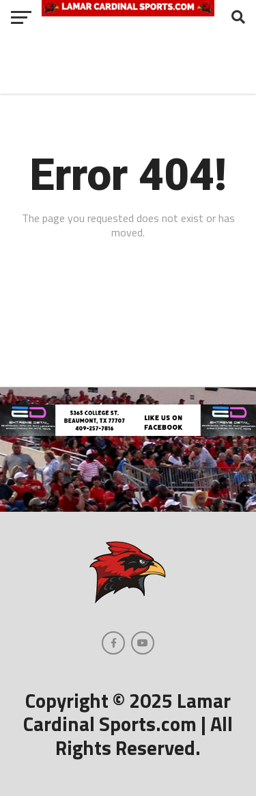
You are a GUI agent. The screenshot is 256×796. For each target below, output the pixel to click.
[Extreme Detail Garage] (128, 432)
